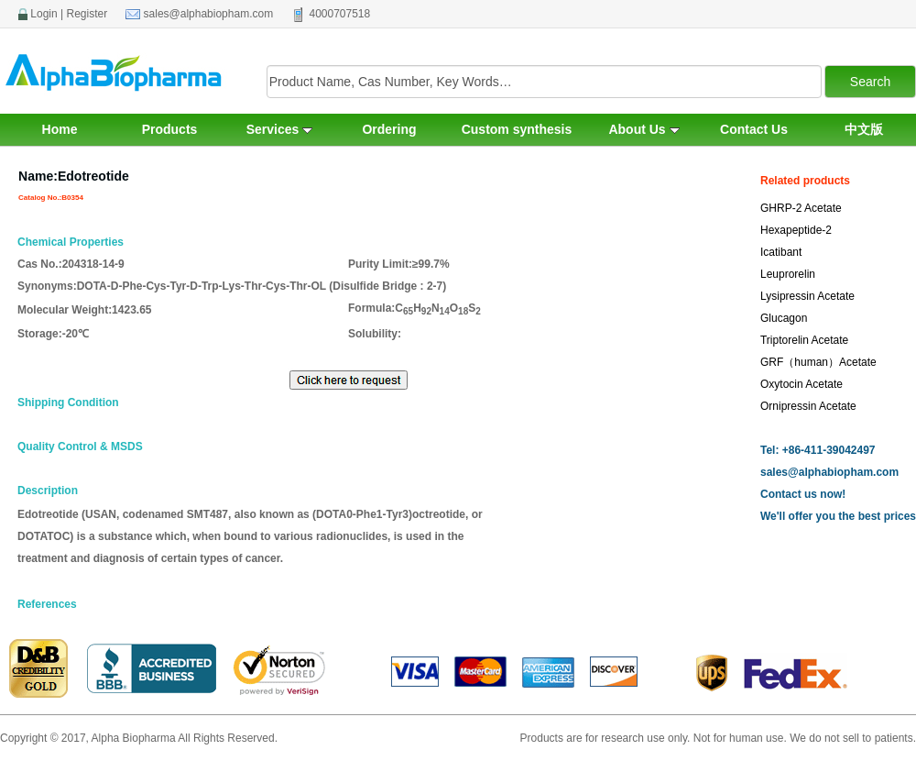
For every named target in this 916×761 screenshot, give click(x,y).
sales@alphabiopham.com (209, 13)
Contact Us (754, 129)
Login (43, 13)
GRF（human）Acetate (818, 362)
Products (170, 129)
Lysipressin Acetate (807, 296)
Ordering (389, 129)
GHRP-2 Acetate (801, 208)
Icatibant (781, 252)
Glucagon (783, 318)
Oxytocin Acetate (801, 384)
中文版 (864, 129)
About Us (643, 129)
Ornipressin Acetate (808, 406)
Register (87, 13)
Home (60, 129)
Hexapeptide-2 (796, 230)
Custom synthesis (517, 129)
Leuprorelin (787, 274)
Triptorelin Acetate (804, 340)
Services (279, 129)
